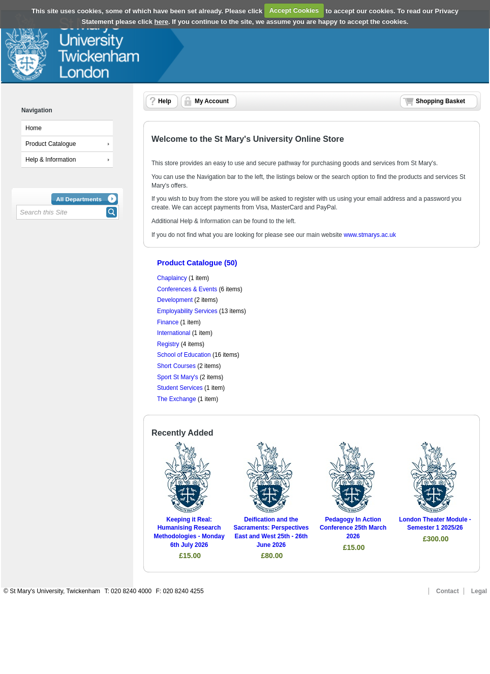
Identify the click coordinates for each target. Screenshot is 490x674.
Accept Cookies (294, 10)
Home (33, 128)
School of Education (184, 354)
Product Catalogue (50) (197, 263)
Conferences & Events (187, 289)
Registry (168, 344)
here (161, 21)
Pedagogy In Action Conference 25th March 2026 (353, 528)
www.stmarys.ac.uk (370, 234)
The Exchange (176, 399)
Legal (479, 591)
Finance (167, 322)
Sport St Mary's (177, 377)
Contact (447, 591)
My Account (212, 101)
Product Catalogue (50, 143)
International (173, 332)
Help (164, 101)
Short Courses (176, 366)
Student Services (180, 387)
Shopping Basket (440, 101)
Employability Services (187, 311)
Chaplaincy (172, 278)
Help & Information (50, 159)
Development (175, 299)
